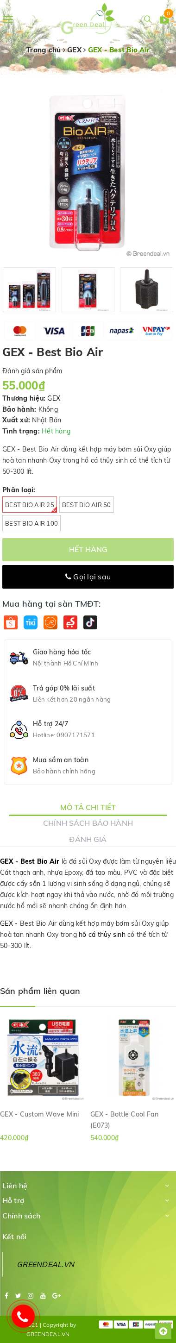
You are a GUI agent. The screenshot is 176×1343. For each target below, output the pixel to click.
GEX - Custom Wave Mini (39, 1114)
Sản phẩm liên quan (40, 990)
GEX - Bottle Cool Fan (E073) (124, 1119)
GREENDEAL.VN (45, 1264)
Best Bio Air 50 (86, 504)
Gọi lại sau (88, 576)
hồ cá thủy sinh (102, 934)
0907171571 (76, 735)
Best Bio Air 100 (31, 523)
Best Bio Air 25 (31, 507)
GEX (53, 398)
